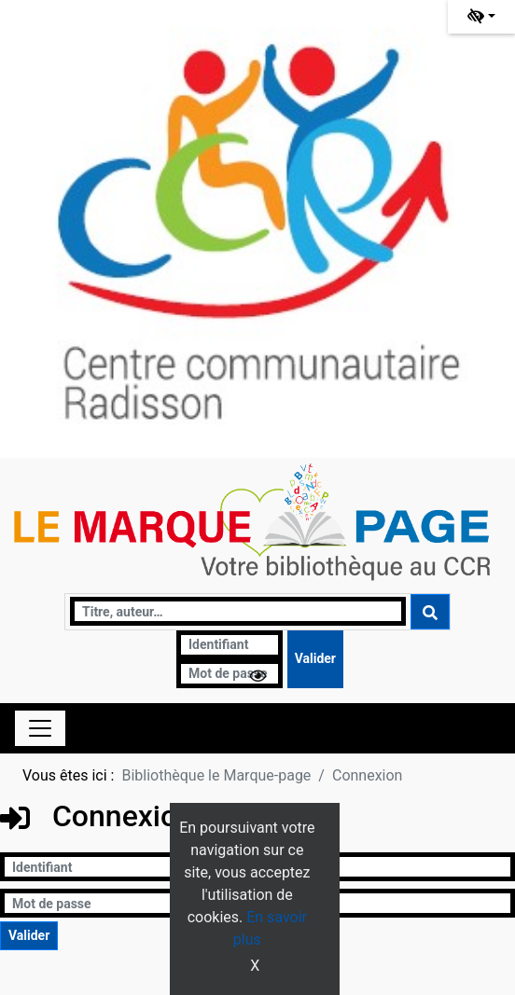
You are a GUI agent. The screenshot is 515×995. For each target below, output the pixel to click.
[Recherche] (238, 611)
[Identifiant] (229, 644)
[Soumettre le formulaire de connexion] (315, 659)
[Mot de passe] (229, 673)
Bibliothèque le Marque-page (216, 775)
